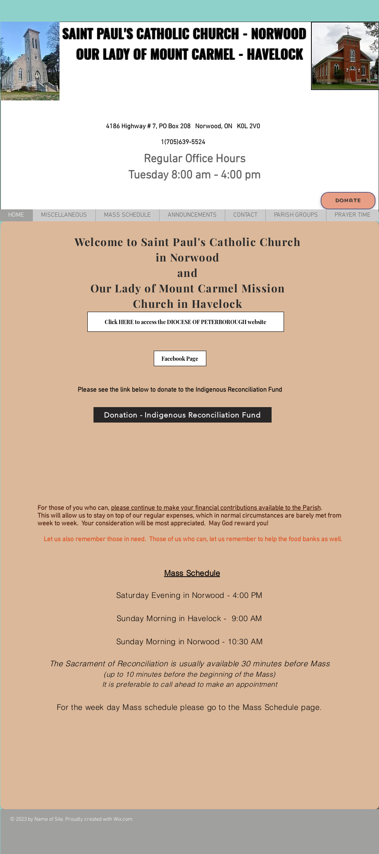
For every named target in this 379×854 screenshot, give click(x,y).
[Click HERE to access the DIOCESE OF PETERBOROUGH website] (185, 322)
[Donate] (348, 200)
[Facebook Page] (180, 358)
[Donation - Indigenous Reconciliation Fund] (182, 415)
